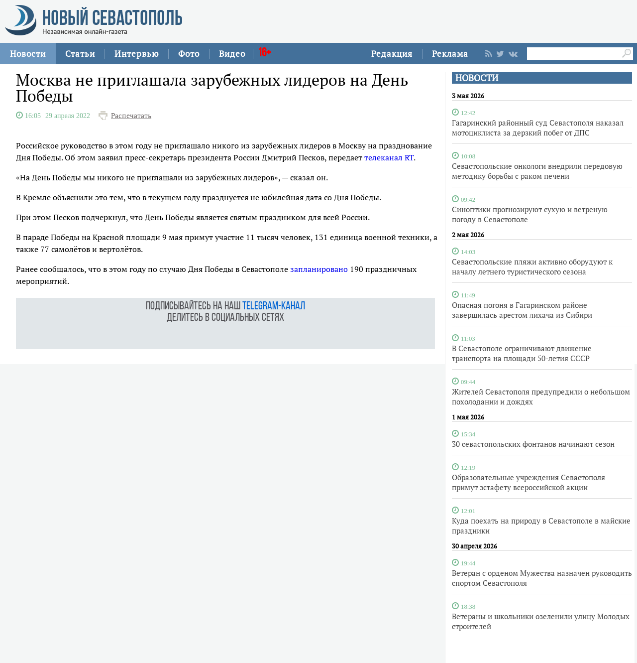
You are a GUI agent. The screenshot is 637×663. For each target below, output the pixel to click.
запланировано (319, 269)
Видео (232, 53)
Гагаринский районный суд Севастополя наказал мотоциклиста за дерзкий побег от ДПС (538, 127)
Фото (189, 53)
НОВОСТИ (476, 78)
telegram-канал (273, 306)
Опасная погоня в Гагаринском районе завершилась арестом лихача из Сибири (522, 310)
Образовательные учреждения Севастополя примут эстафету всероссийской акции (528, 482)
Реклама (450, 53)
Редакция (392, 53)
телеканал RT (389, 157)
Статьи (80, 53)
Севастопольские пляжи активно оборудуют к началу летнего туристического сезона (532, 266)
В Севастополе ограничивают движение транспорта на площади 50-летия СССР (522, 353)
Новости (28, 53)
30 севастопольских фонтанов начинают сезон (533, 444)
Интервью (136, 53)
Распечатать (131, 115)
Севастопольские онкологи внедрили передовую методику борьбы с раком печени (537, 171)
